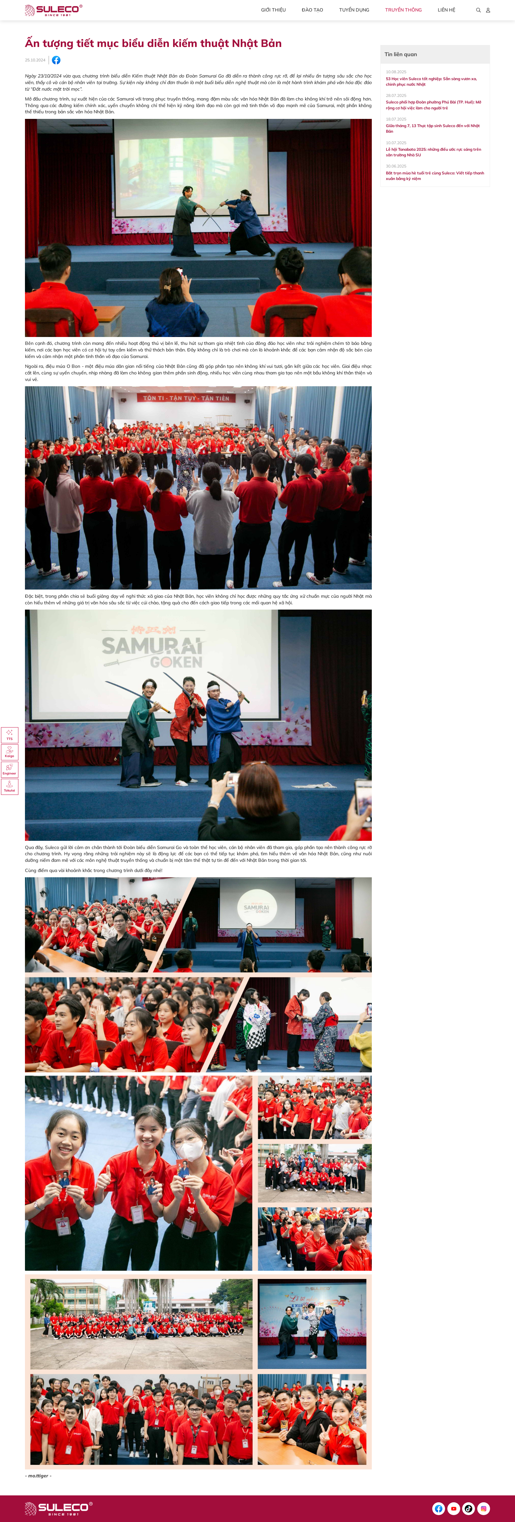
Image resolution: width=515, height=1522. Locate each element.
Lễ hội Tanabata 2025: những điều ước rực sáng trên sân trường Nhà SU (433, 152)
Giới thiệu (273, 10)
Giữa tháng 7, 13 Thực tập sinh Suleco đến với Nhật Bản (433, 128)
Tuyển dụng (354, 10)
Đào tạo (312, 10)
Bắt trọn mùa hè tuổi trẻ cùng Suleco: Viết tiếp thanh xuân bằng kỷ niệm (435, 175)
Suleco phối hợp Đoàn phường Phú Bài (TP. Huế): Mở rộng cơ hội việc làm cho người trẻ (433, 105)
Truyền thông (403, 10)
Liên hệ (446, 10)
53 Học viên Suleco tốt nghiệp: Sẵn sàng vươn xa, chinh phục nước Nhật (431, 81)
